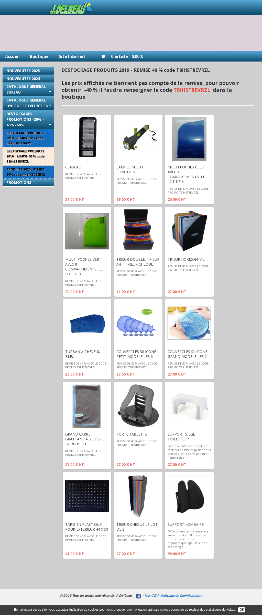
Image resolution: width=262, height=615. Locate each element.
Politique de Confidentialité (181, 595)
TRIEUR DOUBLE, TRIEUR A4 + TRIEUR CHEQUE (137, 262)
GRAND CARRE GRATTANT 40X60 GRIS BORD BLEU (85, 439)
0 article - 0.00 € (119, 56)
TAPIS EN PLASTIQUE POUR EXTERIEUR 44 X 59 (86, 527)
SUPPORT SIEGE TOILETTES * (181, 436)
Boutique (39, 56)
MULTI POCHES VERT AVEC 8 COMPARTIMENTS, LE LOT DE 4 (84, 266)
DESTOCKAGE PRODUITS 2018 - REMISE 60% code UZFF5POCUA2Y (25, 138)
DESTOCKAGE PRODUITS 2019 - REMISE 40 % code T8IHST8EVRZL (25, 156)
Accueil (12, 56)
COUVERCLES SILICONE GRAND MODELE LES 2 (187, 354)
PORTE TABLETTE (131, 434)
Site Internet (72, 56)
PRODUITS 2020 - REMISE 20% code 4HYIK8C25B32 (25, 172)
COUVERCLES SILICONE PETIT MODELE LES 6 (136, 354)
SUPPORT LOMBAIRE (186, 524)
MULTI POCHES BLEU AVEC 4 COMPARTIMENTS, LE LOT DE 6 (186, 174)
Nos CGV (151, 595)
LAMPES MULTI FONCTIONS (129, 169)
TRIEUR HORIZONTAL (186, 259)
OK (241, 609)
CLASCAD (73, 167)
